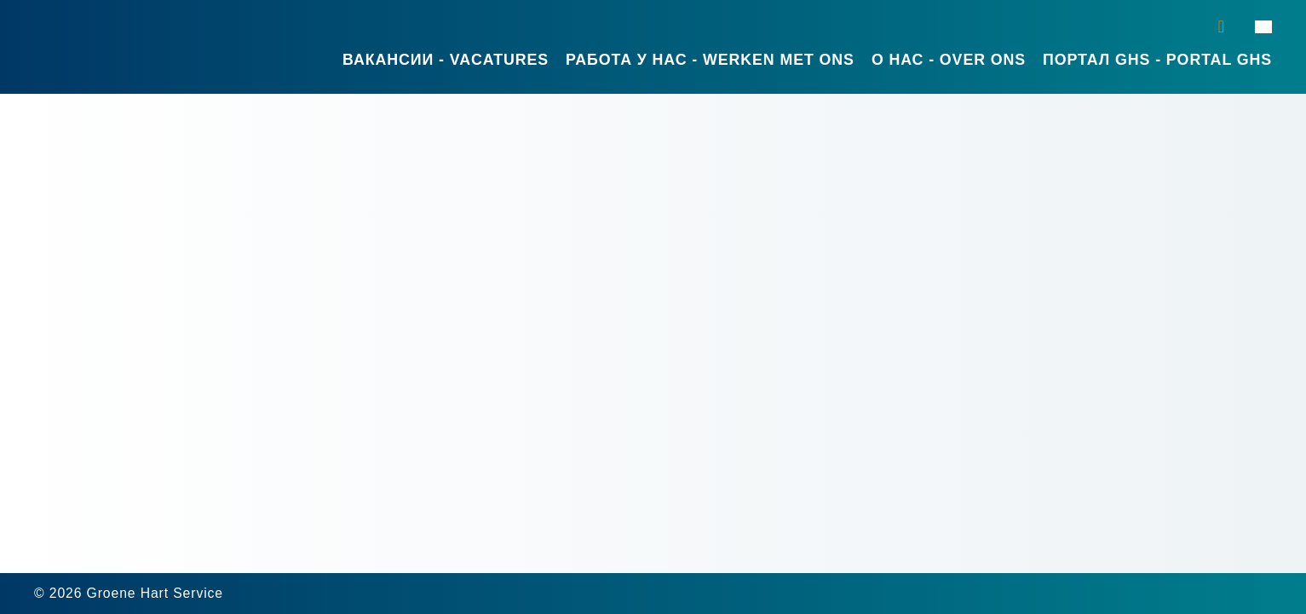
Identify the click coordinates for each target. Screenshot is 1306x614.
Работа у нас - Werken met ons (710, 59)
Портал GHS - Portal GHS (1157, 59)
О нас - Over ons (949, 59)
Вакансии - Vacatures (445, 59)
